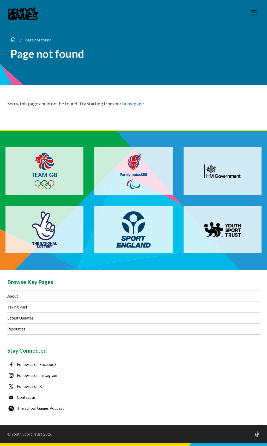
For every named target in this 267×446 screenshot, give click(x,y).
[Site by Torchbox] (247, 434)
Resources (16, 329)
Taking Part (17, 307)
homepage (133, 103)
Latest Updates (20, 318)
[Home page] (13, 40)
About (12, 296)
